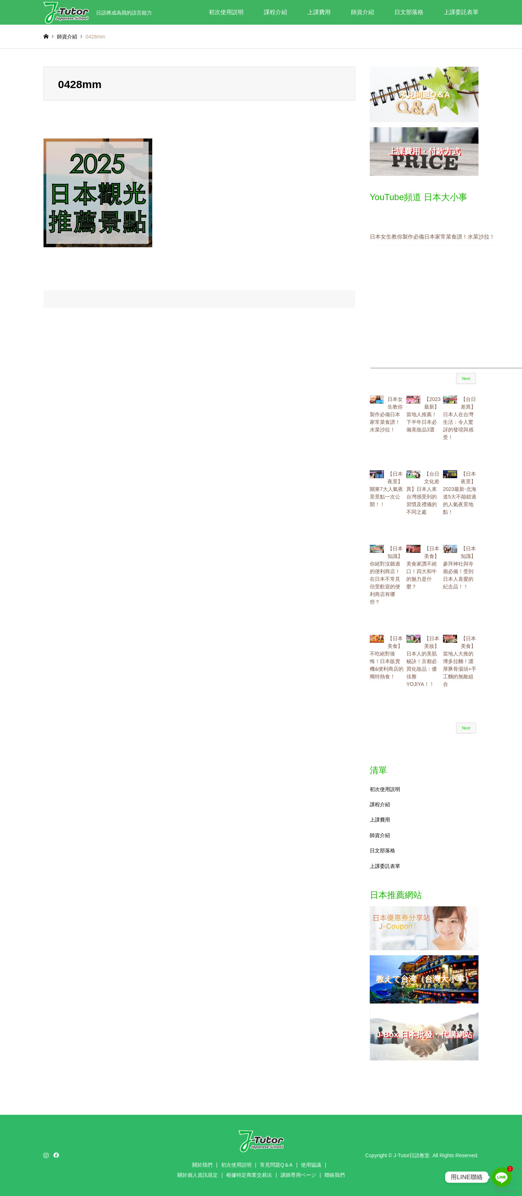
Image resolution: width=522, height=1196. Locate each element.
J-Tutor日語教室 (412, 1155)
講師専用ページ (298, 1175)
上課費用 (319, 12)
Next (466, 378)
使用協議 (311, 1165)
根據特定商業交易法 (249, 1175)
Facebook (55, 1155)
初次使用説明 (226, 12)
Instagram (46, 1155)
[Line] (501, 1177)
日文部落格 (408, 12)
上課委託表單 (461, 12)
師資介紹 (362, 12)
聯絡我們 (334, 1175)
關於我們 (202, 1165)
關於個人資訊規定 (197, 1175)
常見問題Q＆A (276, 1165)
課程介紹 (275, 12)
